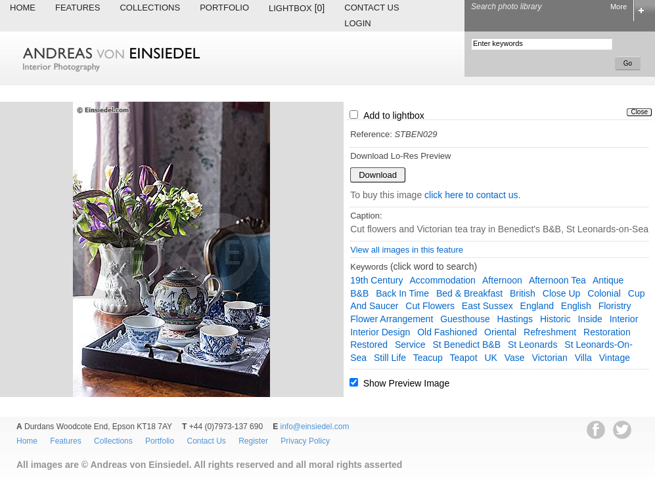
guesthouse (465, 319)
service (410, 344)
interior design (380, 332)
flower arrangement (391, 319)
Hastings (515, 319)
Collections (150, 7)
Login (357, 23)
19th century (376, 280)
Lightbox (297, 8)
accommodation (443, 280)
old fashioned (447, 332)
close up (562, 293)
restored (369, 344)
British (522, 293)
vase (515, 357)
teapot (464, 357)
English (576, 306)
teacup (428, 357)
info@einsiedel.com (315, 426)
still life (390, 357)
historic (555, 319)
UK (490, 357)
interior (624, 319)
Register (253, 441)
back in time (402, 293)
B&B (359, 293)
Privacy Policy (305, 441)
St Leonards (533, 344)
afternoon (502, 280)
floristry (615, 306)
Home (22, 7)
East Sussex (487, 306)
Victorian (550, 357)
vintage (614, 357)
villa (583, 357)
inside (589, 319)
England (537, 306)
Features (77, 7)
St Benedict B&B (467, 344)
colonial (604, 293)
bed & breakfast (469, 293)
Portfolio (224, 7)
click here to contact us (471, 195)
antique (608, 280)
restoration (607, 332)
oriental (500, 332)
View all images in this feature (406, 250)
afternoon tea (557, 280)
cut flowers (430, 306)
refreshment (550, 332)
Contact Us (371, 7)
